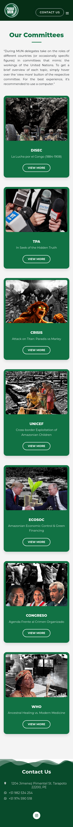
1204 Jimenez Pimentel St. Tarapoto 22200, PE (39, 785)
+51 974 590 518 (20, 798)
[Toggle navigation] (67, 12)
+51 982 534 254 (21, 793)
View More (36, 168)
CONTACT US (50, 12)
